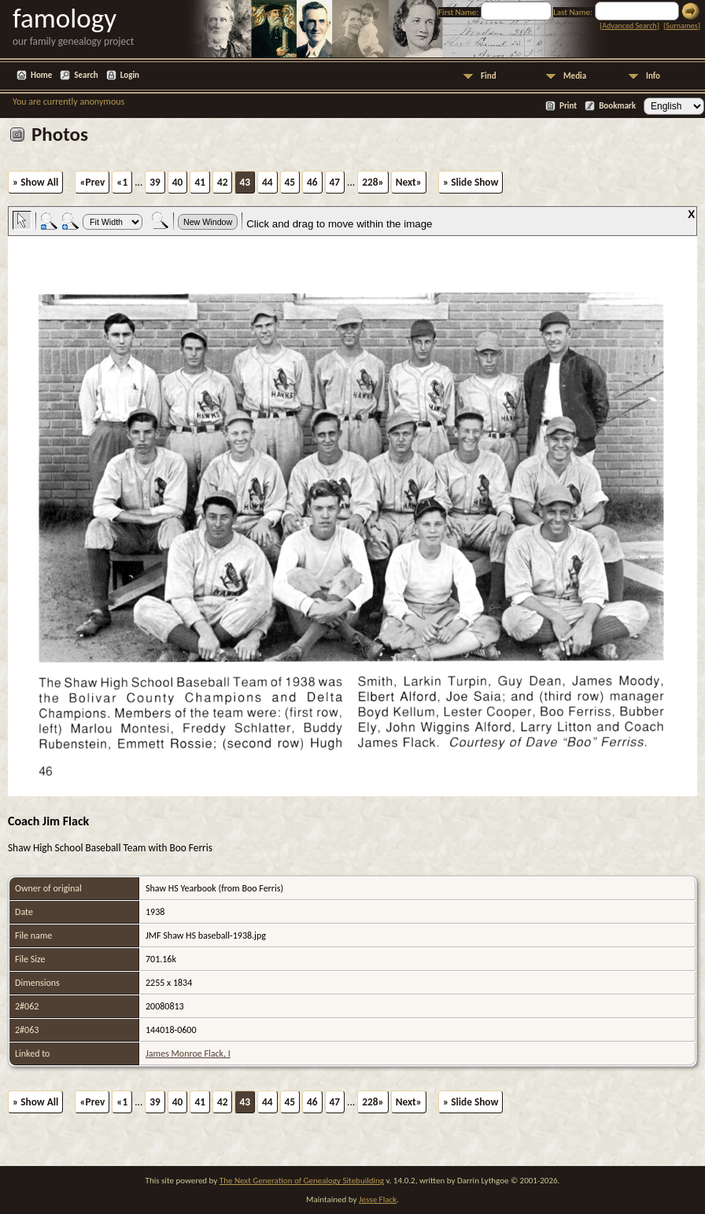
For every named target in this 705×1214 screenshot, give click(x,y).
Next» (409, 182)
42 (222, 182)
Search (86, 75)
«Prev (92, 182)
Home (41, 75)
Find (488, 76)
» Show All (35, 182)
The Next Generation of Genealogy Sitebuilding (302, 1180)
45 (290, 182)
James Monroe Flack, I (188, 1053)
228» (372, 182)
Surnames (681, 25)
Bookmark (617, 106)
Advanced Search (629, 25)
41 (199, 182)
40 (177, 182)
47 (335, 182)
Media (574, 76)
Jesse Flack (378, 1199)
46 (312, 182)
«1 (121, 182)
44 (267, 182)
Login (129, 75)
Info (653, 76)
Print (568, 106)
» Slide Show (470, 182)
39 (155, 182)
